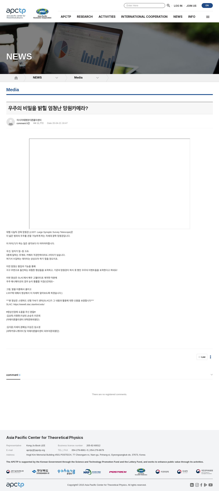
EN (207, 5)
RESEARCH (85, 16)
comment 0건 (23, 123)
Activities (107, 16)
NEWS (177, 16)
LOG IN (178, 5)
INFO (191, 16)
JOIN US (191, 5)
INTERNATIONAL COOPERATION (144, 16)
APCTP (66, 16)
